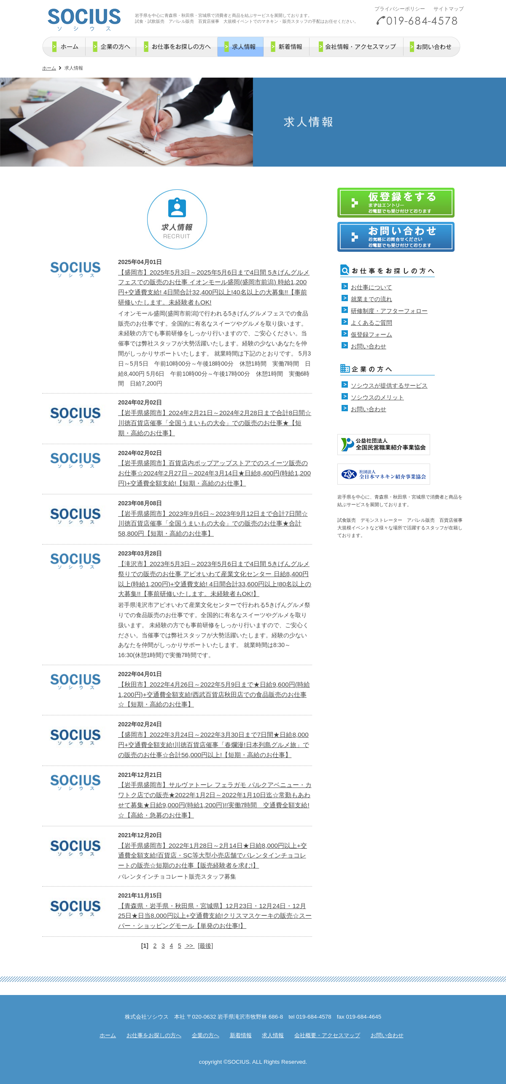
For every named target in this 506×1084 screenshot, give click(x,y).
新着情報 (241, 1035)
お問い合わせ (368, 346)
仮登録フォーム (371, 334)
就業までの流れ (371, 299)
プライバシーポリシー (399, 9)
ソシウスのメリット (377, 397)
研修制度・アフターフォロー (389, 310)
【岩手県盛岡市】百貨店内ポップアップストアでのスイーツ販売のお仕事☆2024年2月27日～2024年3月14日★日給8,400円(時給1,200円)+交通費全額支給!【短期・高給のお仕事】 (214, 473)
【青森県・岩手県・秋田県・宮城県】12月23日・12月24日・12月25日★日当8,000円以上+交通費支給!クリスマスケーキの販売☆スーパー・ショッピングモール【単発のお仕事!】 (215, 916)
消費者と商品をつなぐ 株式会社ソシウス (83, 18)
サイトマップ (448, 9)
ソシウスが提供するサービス (389, 385)
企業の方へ (205, 1035)
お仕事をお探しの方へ (153, 1035)
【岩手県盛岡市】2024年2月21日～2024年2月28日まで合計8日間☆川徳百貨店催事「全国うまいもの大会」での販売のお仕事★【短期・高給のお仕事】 (214, 423)
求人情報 (273, 1035)
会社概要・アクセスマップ (327, 1035)
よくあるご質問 (371, 322)
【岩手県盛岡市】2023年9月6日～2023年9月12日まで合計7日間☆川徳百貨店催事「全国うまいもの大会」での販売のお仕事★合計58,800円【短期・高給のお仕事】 (213, 523)
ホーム (49, 67)
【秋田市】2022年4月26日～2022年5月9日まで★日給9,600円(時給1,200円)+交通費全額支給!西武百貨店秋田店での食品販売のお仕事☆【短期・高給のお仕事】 (214, 694)
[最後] (205, 945)
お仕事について (371, 287)
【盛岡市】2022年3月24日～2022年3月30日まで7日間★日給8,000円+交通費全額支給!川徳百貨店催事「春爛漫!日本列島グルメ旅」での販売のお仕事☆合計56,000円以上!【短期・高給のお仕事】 (213, 744)
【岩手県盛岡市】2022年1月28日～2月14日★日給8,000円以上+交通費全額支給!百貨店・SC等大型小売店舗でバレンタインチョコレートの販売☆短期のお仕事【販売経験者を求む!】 (212, 855)
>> (190, 945)
